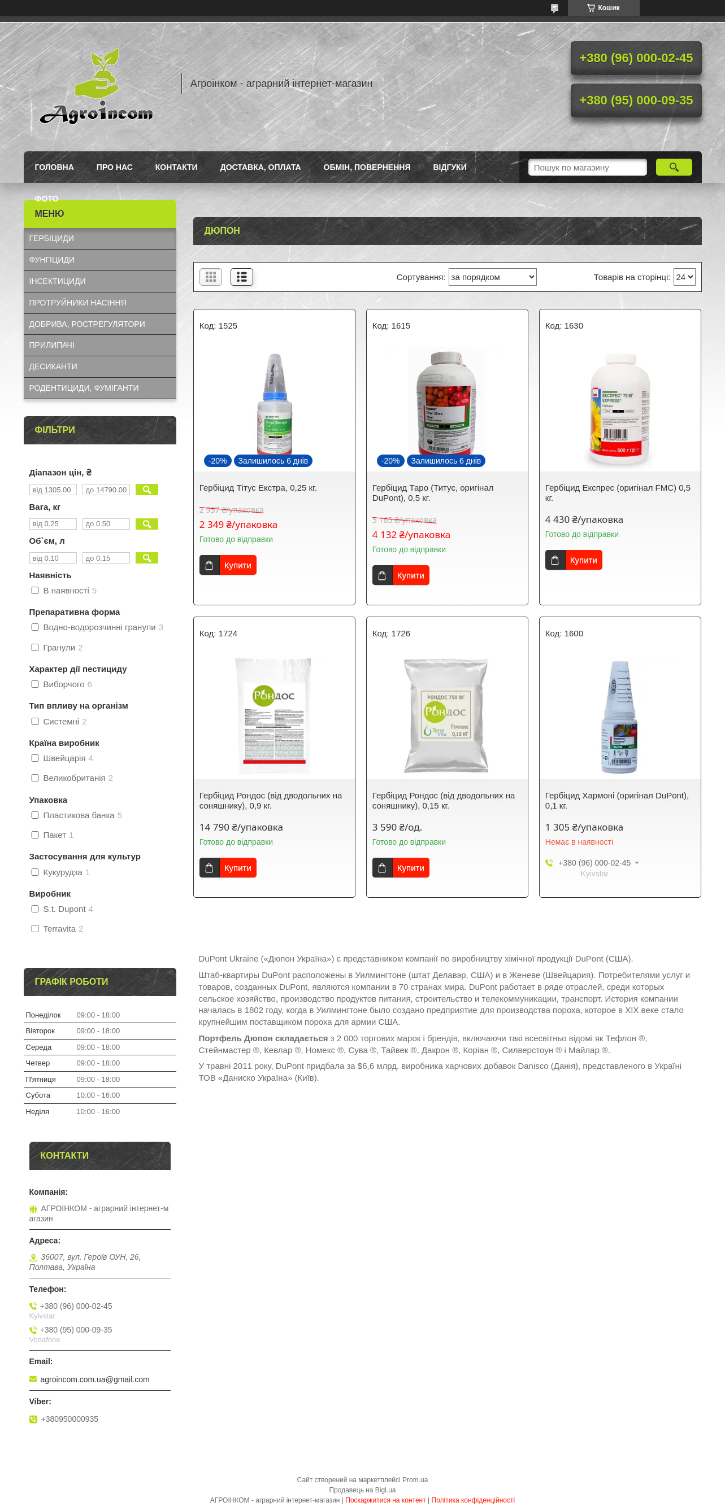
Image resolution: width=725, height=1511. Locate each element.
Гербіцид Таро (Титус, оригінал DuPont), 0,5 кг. (433, 493)
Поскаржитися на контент (385, 1500)
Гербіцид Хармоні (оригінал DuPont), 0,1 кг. (617, 800)
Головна (54, 167)
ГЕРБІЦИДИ (51, 238)
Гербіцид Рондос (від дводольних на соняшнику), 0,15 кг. (443, 800)
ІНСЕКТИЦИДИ (57, 281)
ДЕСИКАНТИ (53, 366)
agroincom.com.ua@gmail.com (95, 1379)
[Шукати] (674, 167)
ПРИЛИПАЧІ (52, 345)
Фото (47, 198)
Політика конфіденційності (473, 1500)
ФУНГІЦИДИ (52, 259)
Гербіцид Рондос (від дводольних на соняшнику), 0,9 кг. (270, 800)
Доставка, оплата (260, 167)
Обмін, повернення (367, 167)
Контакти (176, 167)
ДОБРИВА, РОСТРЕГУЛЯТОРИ (87, 324)
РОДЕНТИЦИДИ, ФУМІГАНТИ (84, 387)
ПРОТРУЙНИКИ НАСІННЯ (78, 302)
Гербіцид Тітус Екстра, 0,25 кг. (258, 487)
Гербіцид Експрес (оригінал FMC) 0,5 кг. (618, 493)
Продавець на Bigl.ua (362, 1490)
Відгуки (449, 167)
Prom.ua (415, 1480)
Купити (237, 565)
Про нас (115, 167)
